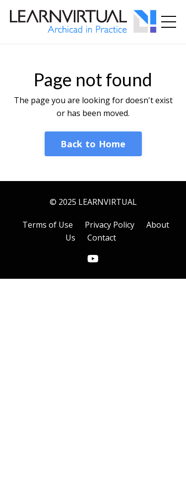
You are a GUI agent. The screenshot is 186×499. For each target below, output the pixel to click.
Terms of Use (47, 224)
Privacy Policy (109, 224)
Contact (101, 237)
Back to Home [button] (93, 144)
